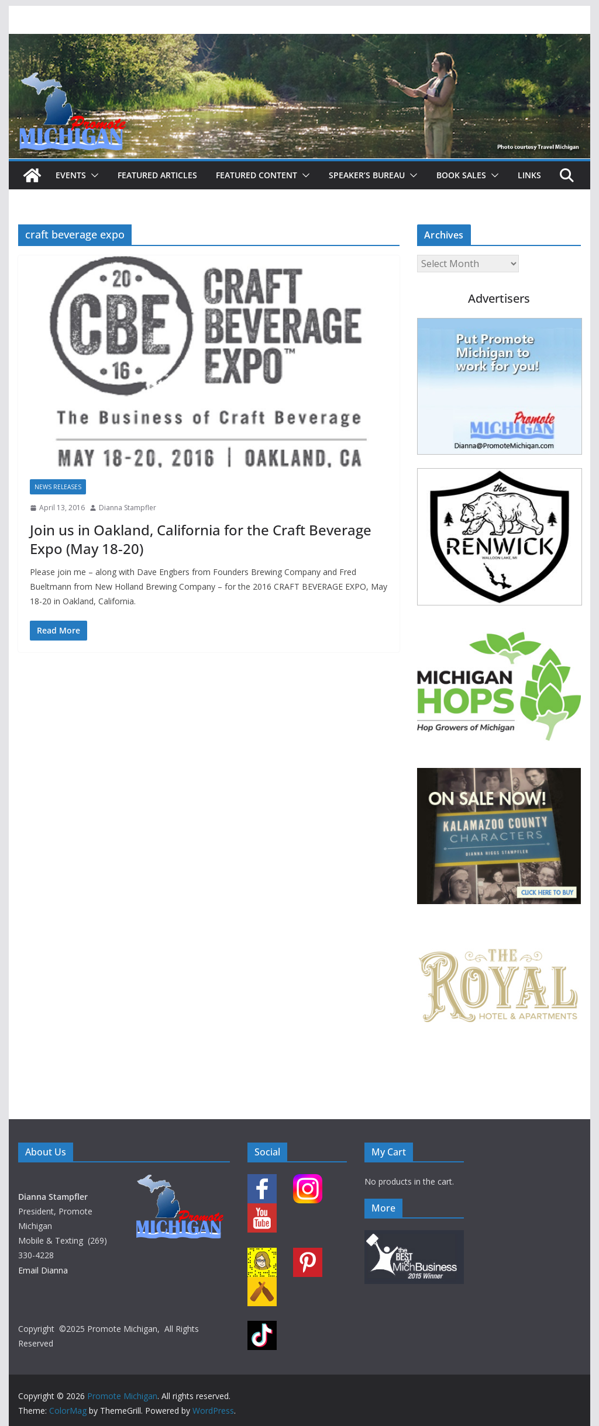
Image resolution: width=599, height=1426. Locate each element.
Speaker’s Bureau (367, 175)
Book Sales (461, 175)
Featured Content (256, 175)
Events (71, 175)
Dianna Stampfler (127, 508)
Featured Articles (157, 175)
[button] (92, 175)
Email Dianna (43, 1270)
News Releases (58, 487)
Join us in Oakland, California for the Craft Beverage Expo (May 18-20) (200, 539)
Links (529, 175)
